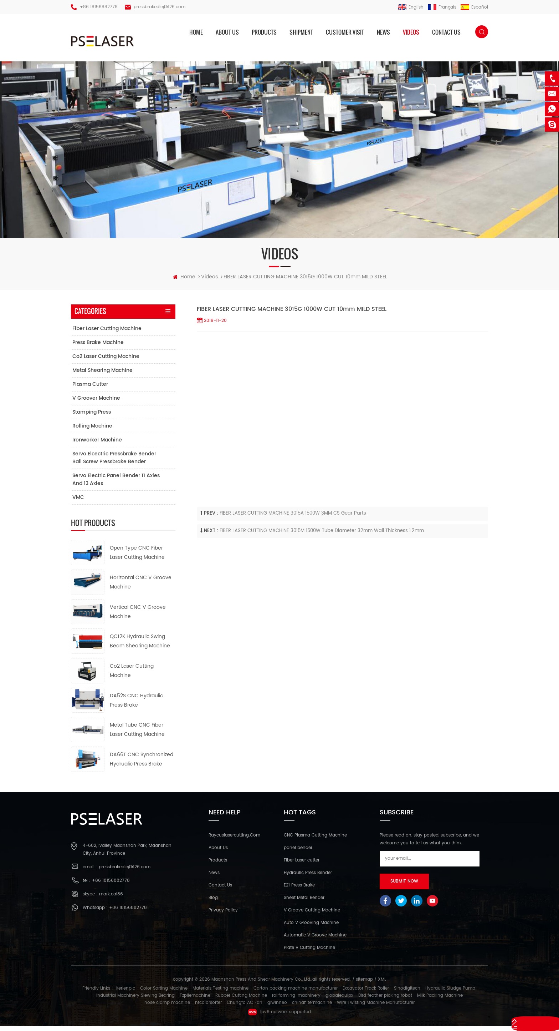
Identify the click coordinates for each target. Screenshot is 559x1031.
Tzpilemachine (195, 1000)
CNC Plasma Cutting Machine (315, 840)
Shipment (301, 32)
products (264, 32)
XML (382, 984)
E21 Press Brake (299, 890)
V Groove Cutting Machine (312, 915)
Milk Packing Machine (440, 1000)
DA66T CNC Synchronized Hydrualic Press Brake (141, 764)
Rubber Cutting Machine (241, 1000)
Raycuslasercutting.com (234, 840)
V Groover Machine (96, 403)
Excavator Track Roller (366, 993)
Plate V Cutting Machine (309, 953)
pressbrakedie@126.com (159, 7)
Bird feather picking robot (385, 1000)
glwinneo (277, 1008)
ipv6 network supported (279, 1017)
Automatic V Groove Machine (315, 940)
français (442, 7)
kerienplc (125, 993)
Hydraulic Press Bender (308, 878)
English (411, 7)
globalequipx (339, 1000)
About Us (218, 853)
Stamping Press (91, 417)
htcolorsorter (208, 1008)
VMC (78, 503)
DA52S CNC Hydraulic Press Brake (136, 705)
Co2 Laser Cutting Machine (105, 362)
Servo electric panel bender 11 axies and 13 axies (116, 485)
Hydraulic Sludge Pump (450, 993)
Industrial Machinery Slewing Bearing (135, 1000)
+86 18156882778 (99, 7)
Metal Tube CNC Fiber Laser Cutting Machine (137, 735)
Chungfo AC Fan (244, 1008)
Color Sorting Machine (164, 993)
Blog (213, 903)
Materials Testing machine (220, 993)
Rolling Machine (92, 431)
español (474, 7)
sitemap (364, 984)
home (196, 32)
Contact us (446, 32)
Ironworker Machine (97, 445)
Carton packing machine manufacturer (295, 993)
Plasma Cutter (90, 389)
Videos (411, 32)
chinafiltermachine (312, 1008)
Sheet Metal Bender (304, 903)
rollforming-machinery (296, 1000)
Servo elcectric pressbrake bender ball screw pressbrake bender (114, 463)
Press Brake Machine (98, 348)
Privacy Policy (223, 915)
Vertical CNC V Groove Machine (138, 617)
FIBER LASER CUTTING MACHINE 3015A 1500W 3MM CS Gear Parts (293, 518)
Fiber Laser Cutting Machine (107, 334)
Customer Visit (345, 32)
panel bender (298, 853)
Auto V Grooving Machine (311, 928)
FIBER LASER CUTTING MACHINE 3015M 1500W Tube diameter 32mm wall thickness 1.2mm (322, 536)
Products (218, 865)
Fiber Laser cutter (301, 865)
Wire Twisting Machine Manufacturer (376, 1008)
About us (227, 32)
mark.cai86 (111, 899)
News (383, 32)
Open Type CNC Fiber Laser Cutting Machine (137, 558)
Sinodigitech (407, 993)
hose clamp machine (167, 1008)
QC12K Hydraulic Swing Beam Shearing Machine (140, 646)
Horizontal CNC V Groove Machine (140, 587)
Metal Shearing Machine (102, 376)
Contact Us (220, 890)
